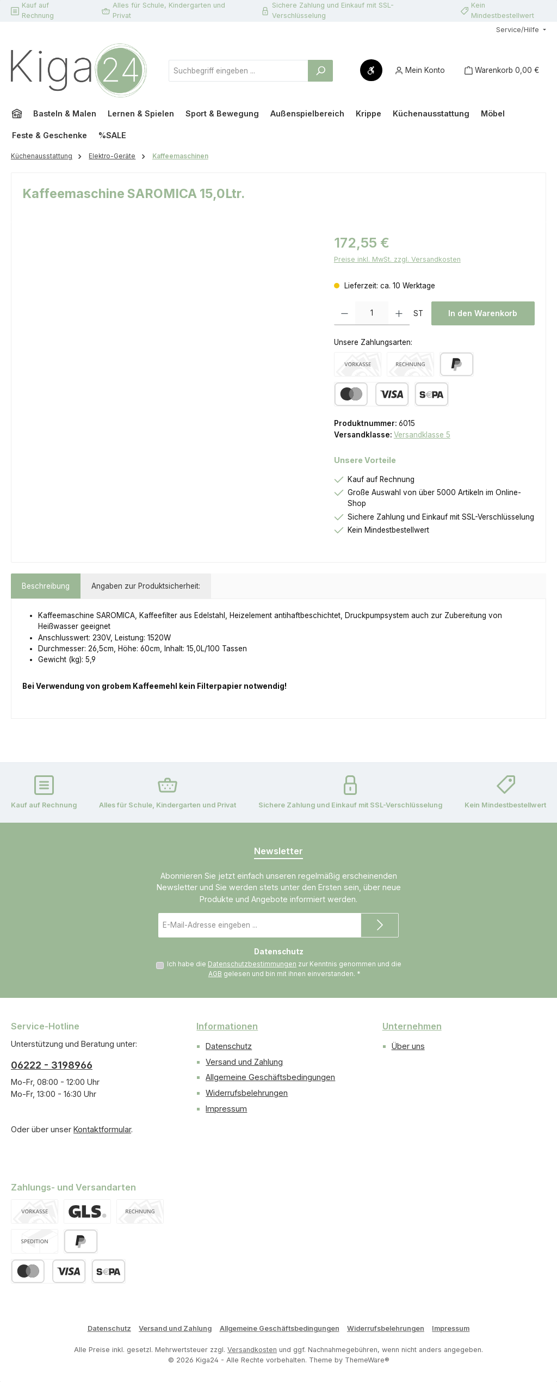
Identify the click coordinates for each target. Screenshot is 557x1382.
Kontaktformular (102, 1129)
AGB (215, 974)
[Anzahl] (372, 313)
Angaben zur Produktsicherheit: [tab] (145, 586)
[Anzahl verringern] (344, 313)
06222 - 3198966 (51, 1065)
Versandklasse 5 (422, 434)
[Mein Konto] (420, 70)
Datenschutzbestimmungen (252, 964)
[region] (167, 350)
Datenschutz (229, 1046)
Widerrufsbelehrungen (247, 1093)
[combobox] (238, 71)
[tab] (46, 586)
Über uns (408, 1046)
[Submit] (380, 925)
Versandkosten (252, 1350)
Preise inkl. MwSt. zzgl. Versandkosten (397, 259)
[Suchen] (320, 71)
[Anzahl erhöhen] (399, 313)
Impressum (226, 1108)
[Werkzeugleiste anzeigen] (371, 70)
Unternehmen (412, 1026)
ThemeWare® (367, 1360)
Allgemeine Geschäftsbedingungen (270, 1077)
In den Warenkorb (482, 313)
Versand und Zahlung (244, 1061)
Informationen (227, 1026)
